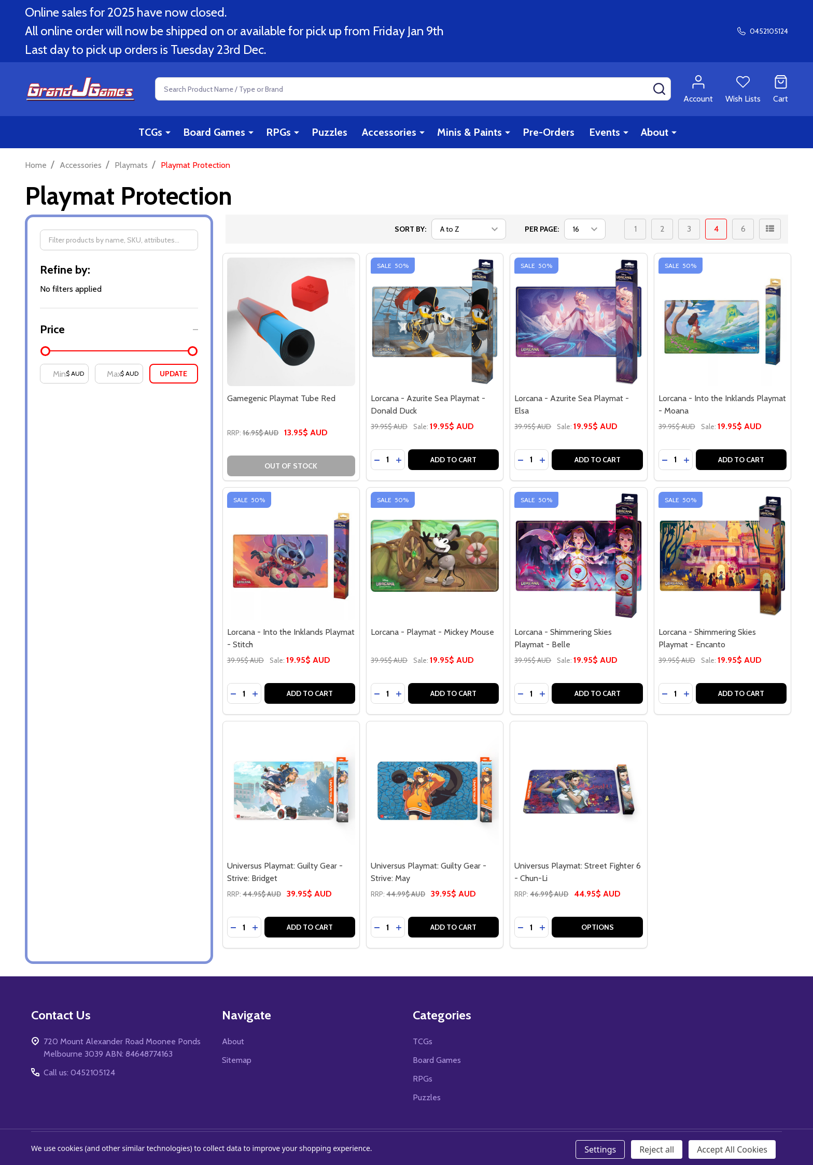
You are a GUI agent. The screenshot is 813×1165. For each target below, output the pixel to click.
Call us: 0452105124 (79, 1072)
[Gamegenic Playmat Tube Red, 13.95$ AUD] (291, 322)
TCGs (150, 132)
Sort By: (410, 229)
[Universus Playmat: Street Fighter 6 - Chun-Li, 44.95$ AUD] (578, 790)
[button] (119, 329)
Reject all (656, 1149)
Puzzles (329, 132)
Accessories (389, 132)
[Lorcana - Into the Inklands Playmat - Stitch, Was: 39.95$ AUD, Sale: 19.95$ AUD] (291, 556)
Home (36, 165)
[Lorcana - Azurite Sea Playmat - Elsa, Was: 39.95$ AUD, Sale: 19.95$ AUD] (578, 322)
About (654, 132)
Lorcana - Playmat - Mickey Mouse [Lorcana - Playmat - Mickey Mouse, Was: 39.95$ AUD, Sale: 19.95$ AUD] (432, 632)
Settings (600, 1149)
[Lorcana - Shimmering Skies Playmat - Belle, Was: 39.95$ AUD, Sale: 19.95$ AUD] (578, 556)
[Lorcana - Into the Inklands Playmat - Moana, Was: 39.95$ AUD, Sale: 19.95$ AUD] (722, 322)
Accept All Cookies (732, 1149)
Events (604, 132)
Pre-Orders (548, 132)
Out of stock (290, 466)
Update (173, 373)
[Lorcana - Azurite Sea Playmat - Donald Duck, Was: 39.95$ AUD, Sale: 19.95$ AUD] (435, 322)
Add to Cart (453, 459)
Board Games (214, 132)
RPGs (278, 132)
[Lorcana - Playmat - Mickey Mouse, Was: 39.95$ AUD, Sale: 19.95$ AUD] (435, 556)
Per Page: (542, 229)
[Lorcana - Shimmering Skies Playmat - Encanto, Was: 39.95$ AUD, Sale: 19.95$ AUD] (722, 556)
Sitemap (236, 1060)
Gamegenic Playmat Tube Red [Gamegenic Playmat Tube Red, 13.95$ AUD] (281, 398)
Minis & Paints (469, 132)
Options (597, 927)
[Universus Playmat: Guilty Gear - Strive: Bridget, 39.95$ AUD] (291, 790)
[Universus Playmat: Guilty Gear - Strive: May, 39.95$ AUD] (435, 790)
